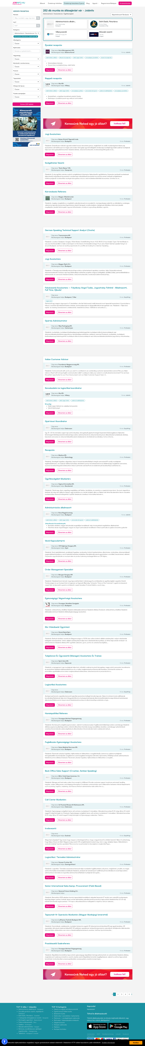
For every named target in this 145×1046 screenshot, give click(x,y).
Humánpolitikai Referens (56, 713)
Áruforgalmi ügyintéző (30, 1020)
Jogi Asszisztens (53, 134)
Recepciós (50, 450)
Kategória (16, 30)
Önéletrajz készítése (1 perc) (74, 3)
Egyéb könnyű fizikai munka (63, 1011)
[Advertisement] (27, 159)
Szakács (24, 1024)
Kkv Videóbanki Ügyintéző (57, 627)
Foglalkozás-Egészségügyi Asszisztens (63, 742)
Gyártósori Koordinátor (56, 421)
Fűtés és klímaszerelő (27, 1022)
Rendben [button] (136, 1042)
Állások (42, 3)
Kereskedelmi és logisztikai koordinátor (63, 388)
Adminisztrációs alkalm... (66, 21)
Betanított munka (59, 1014)
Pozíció (15, 70)
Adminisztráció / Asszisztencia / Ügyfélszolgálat (25, 36)
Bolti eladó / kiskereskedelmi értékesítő (66, 1020)
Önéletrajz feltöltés (55, 3)
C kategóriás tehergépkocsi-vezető (33, 1018)
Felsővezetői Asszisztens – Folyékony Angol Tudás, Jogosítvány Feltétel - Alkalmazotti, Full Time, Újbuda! (86, 288)
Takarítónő (28, 1033)
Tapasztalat (17, 78)
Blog (88, 3)
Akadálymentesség (107, 1034)
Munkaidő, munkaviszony (21, 63)
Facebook (126, 1034)
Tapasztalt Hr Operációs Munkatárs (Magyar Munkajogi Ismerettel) (76, 914)
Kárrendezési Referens (55, 191)
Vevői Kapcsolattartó (55, 540)
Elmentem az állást (64, 70)
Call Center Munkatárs (55, 799)
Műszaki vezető (105, 32)
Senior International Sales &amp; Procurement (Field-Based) (73, 886)
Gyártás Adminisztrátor (56, 320)
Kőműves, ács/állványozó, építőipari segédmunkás (30, 1030)
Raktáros (57, 1027)
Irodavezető (50, 828)
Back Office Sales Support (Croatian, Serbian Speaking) (71, 771)
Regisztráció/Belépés (108, 3)
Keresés (15, 14)
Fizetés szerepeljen (19, 93)
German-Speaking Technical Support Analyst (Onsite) (70, 230)
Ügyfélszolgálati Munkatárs (58, 478)
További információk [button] (108, 1042)
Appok (94, 3)
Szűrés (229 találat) (26, 104)
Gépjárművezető (59, 1022)
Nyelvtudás (16, 47)
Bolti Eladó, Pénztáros (108, 21)
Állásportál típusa (18, 86)
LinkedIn (118, 1034)
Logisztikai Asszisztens (55, 684)
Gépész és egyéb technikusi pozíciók (66, 1009)
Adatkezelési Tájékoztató (91, 1035)
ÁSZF (98, 1034)
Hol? (14, 22)
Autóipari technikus (60, 1029)
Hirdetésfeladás (125, 3)
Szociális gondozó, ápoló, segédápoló (31, 1012)
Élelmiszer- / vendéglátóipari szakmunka (67, 1018)
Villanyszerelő (61, 32)
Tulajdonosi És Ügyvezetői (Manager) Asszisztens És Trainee (73, 656)
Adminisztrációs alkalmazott (58, 507)
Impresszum (91, 1009)
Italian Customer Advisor (56, 359)
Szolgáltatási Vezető (54, 163)
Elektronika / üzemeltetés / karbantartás (66, 1016)
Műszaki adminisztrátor (28, 1027)
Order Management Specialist (59, 569)
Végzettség (16, 55)
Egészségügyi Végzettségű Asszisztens (63, 598)
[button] (4, 1041)
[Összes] (26, 33)
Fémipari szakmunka (60, 1025)
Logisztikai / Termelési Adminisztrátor (62, 857)
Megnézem (50, 70)
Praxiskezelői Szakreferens (57, 943)
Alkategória (17, 40)
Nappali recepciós (53, 78)
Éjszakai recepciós (53, 45)
